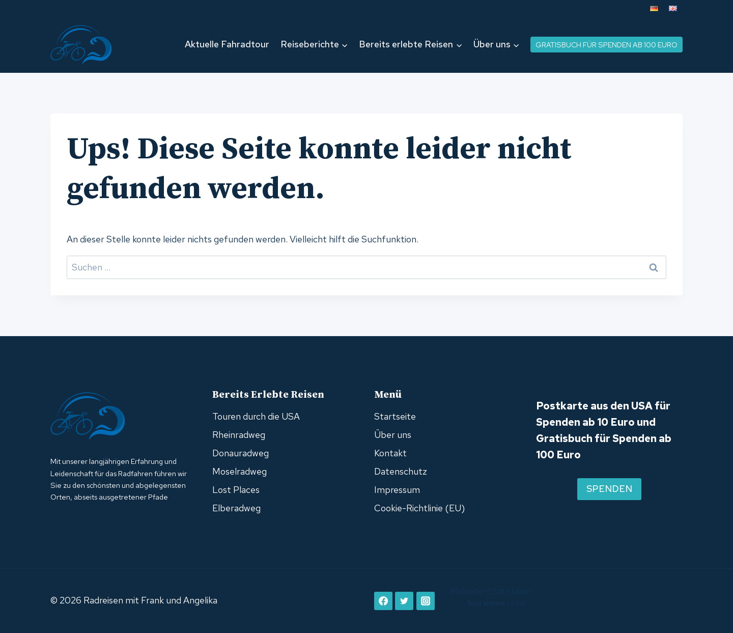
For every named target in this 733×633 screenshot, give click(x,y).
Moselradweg (239, 471)
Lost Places (236, 490)
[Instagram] (425, 601)
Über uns (392, 435)
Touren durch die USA (256, 416)
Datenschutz (400, 471)
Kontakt (390, 453)
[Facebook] (383, 601)
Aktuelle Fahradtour (227, 44)
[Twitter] (404, 601)
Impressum (397, 490)
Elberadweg (236, 508)
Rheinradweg (238, 435)
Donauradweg (240, 453)
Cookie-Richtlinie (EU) (419, 508)
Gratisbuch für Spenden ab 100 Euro (606, 44)
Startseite (395, 416)
